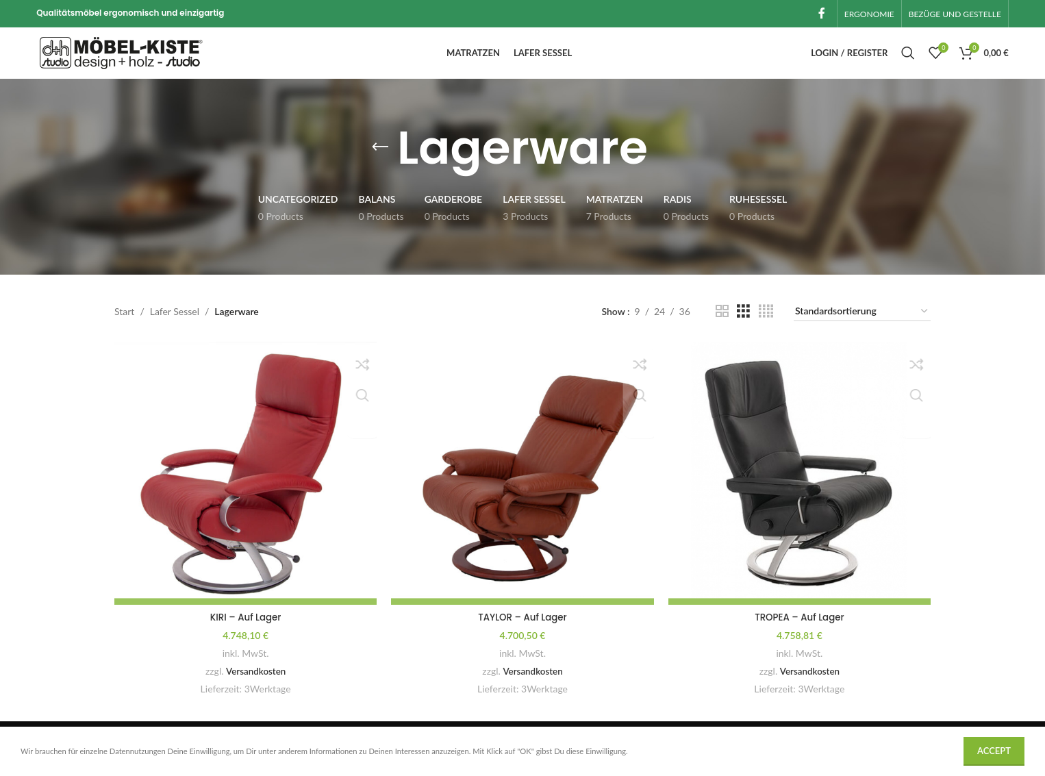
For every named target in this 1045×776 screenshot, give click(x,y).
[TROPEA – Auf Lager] (801, 487)
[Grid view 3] (743, 327)
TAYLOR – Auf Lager (522, 628)
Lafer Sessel (174, 326)
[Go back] (380, 163)
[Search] (908, 61)
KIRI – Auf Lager (243, 628)
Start (124, 326)
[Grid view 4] (766, 327)
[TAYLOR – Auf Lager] (522, 487)
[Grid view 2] (722, 327)
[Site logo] (121, 60)
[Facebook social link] (822, 14)
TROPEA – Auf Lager (801, 628)
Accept (994, 750)
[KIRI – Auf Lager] (243, 487)
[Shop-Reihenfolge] (862, 327)
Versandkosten (254, 682)
